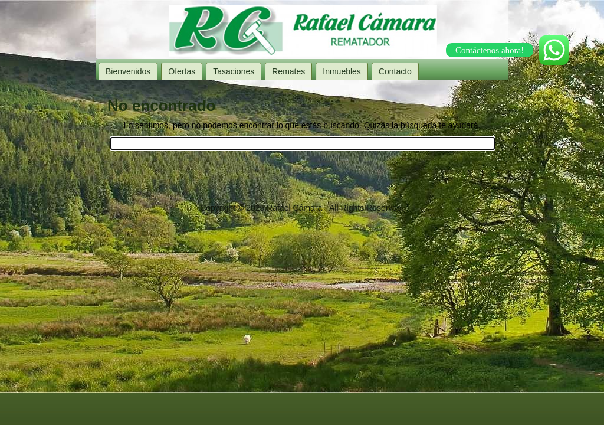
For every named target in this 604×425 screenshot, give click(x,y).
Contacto (395, 71)
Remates (288, 71)
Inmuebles (342, 71)
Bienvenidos (128, 71)
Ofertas (181, 71)
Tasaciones (233, 71)
